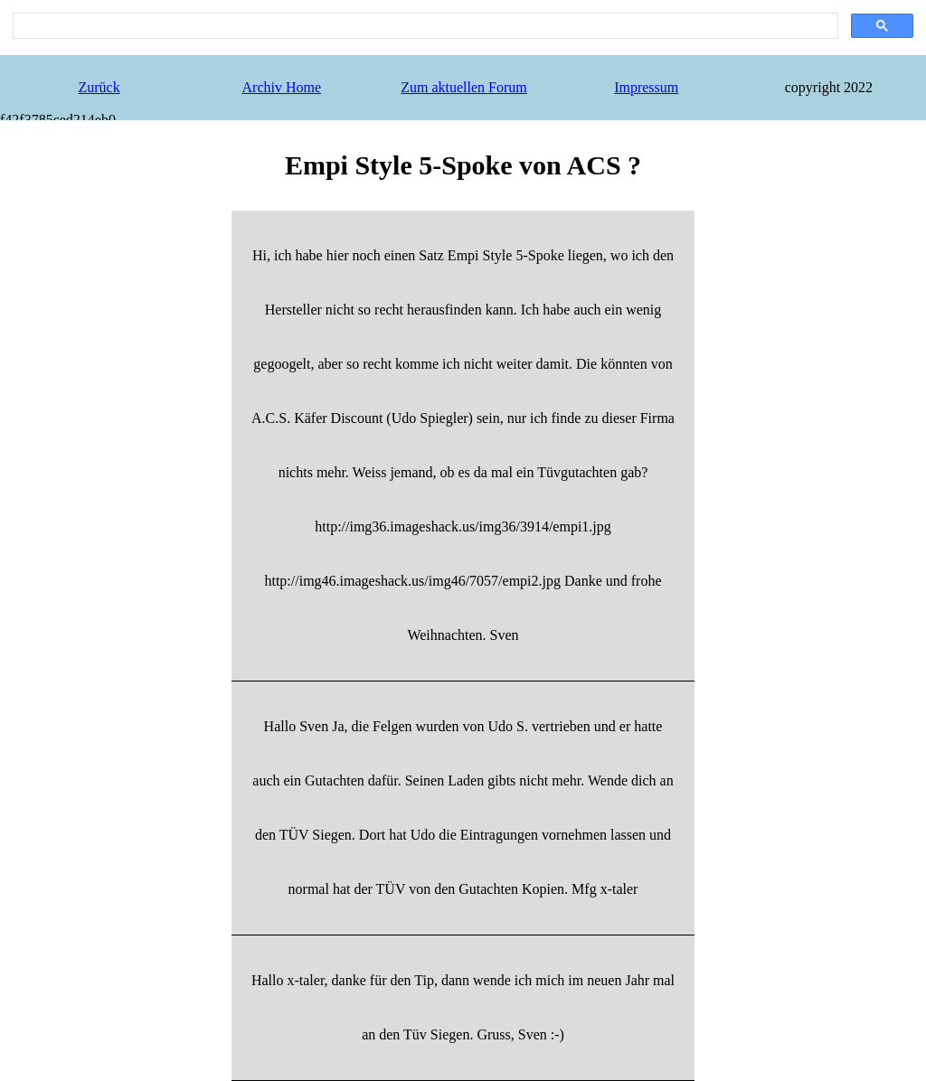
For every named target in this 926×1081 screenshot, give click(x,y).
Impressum (646, 87)
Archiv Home (282, 87)
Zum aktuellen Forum (464, 87)
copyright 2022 (829, 87)
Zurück (98, 87)
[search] (424, 26)
